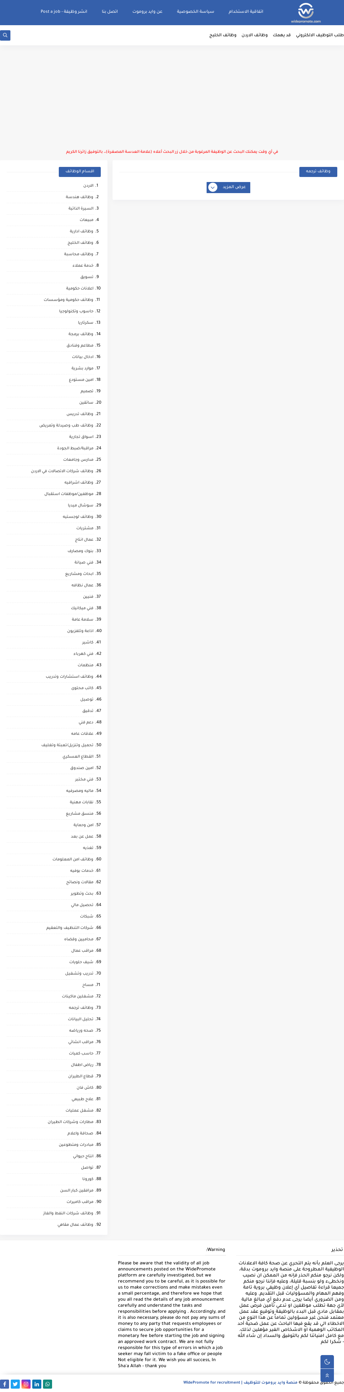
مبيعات (86, 220)
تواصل (87, 1168)
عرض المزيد (227, 187)
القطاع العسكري (77, 757)
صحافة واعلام (80, 1134)
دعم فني (86, 723)
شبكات (86, 917)
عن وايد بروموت (147, 12)
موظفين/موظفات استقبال (68, 494)
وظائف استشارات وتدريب (69, 677)
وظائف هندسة (79, 197)
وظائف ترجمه (81, 1008)
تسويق (86, 277)
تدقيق (87, 711)
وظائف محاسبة (78, 255)
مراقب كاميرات (80, 1202)
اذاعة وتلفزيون (80, 631)
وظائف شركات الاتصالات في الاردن (62, 471)
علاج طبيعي (82, 1099)
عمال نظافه (82, 586)
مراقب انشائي (80, 1042)
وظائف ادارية (81, 232)
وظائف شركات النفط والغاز (68, 1214)
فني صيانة (84, 563)
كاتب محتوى (82, 688)
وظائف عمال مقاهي (75, 1225)
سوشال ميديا (80, 506)
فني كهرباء (83, 654)
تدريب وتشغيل (79, 974)
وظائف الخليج (222, 35)
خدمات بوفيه (81, 871)
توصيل (86, 700)
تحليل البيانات (80, 1020)
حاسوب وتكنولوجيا (76, 312)
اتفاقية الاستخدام (246, 12)
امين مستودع (81, 380)
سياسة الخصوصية (195, 12)
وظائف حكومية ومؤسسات (68, 300)
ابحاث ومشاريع (79, 574)
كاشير (87, 643)
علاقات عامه (82, 734)
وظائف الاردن (255, 35)
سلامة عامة (82, 620)
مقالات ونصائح (79, 883)
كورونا (87, 1179)
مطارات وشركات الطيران (70, 1122)
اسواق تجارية (81, 437)
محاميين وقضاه (78, 940)
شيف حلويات (81, 962)
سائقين (86, 403)
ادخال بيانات (82, 357)
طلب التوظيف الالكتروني (320, 35)
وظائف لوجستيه (78, 517)
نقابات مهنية (81, 803)
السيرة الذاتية (81, 209)
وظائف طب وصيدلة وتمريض (66, 426)
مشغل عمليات (79, 1111)
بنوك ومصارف (80, 551)
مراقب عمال (82, 951)
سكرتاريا (85, 323)
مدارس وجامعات (78, 460)
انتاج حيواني (83, 1157)
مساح (87, 985)
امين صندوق (81, 768)
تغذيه (88, 848)
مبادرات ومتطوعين (76, 1145)
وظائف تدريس (80, 414)
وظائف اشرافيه (78, 483)
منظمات (85, 666)
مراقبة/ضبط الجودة (75, 449)
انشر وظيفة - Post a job (64, 12)
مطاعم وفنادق (80, 346)
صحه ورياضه (81, 1031)
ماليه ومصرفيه (79, 791)
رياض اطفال (82, 1065)
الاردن (88, 186)
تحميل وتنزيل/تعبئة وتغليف (67, 746)
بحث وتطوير (82, 894)
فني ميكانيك (82, 609)
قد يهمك (282, 35)
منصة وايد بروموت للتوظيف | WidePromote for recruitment (240, 1383)
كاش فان (85, 1088)
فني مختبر (84, 780)
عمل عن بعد (82, 837)
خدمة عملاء (83, 266)
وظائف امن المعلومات (72, 860)
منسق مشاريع (79, 814)
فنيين (88, 597)
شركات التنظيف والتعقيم (69, 928)
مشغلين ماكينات (77, 997)
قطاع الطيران (80, 1077)
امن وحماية (83, 825)
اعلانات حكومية (79, 289)
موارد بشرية (82, 369)
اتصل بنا (110, 12)
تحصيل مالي (82, 905)
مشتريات (84, 529)
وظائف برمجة (81, 334)
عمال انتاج (84, 540)
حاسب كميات (81, 1054)
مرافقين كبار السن (76, 1191)
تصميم (87, 392)
